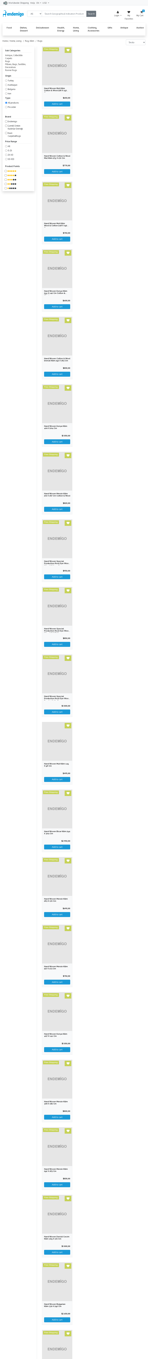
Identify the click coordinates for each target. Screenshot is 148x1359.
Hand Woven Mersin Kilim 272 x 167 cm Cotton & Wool (57, 495)
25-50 (10, 155)
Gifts (110, 27)
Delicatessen (42, 27)
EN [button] (38, 2)
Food (9, 27)
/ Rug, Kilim (28, 41)
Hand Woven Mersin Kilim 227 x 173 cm (56, 967)
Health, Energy (61, 29)
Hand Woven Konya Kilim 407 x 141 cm (55, 1035)
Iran (9, 93)
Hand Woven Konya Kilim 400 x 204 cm (55, 427)
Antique (124, 27)
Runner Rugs (11, 70)
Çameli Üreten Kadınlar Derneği (15, 127)
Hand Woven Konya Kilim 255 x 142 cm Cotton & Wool (55, 293)
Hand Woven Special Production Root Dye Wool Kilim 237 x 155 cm (56, 563)
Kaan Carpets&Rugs (14, 134)
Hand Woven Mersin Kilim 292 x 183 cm (56, 1170)
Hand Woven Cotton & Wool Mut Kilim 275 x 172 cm (57, 157)
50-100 (11, 159)
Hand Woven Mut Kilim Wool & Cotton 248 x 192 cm (55, 225)
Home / (6, 41)
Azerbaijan (12, 85)
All (9, 146)
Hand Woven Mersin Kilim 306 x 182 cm (56, 1103)
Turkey (11, 80)
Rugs (7, 61)
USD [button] (44, 2)
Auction (140, 27)
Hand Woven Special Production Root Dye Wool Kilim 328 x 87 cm (56, 631)
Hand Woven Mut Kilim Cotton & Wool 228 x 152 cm (55, 90)
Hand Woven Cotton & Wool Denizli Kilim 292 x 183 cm (57, 359)
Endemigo (12, 121)
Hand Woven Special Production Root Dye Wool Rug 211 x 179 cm (56, 698)
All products (13, 103)
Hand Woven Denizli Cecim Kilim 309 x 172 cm (56, 1238)
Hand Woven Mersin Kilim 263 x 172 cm (56, 900)
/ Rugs (38, 41)
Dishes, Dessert (24, 29)
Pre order (12, 107)
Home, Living (76, 29)
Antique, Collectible (13, 55)
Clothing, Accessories (93, 29)
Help (32, 2)
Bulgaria (11, 89)
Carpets (8, 58)
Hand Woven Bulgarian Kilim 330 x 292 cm (54, 1305)
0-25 (10, 150)
